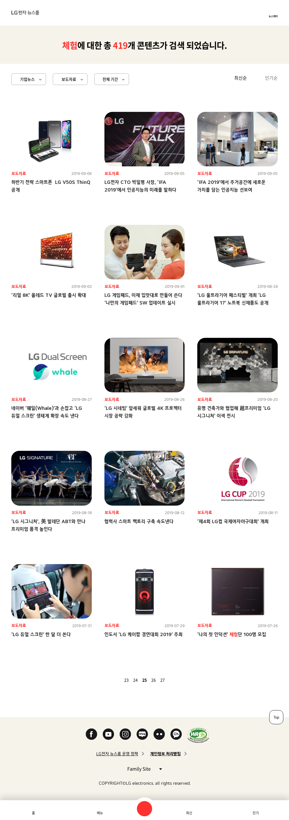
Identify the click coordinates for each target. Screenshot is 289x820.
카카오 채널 (176, 734)
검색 (144, 808)
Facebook (91, 734)
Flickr (159, 734)
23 (126, 680)
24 (135, 680)
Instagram (125, 734)
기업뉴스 (27, 79)
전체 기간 (110, 79)
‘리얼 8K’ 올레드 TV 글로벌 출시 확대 (48, 295)
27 (162, 680)
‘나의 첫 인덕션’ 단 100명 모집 (231, 634)
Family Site (144, 768)
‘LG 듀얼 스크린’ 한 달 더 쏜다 (41, 634)
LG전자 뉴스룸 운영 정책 (117, 753)
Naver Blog (142, 734)
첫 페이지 (109, 680)
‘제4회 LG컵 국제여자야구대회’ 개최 (233, 521)
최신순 (240, 77)
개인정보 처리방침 (165, 753)
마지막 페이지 (180, 680)
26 (153, 680)
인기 (256, 812)
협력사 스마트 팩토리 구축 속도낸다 (139, 521)
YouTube (108, 734)
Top (276, 717)
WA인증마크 (198, 735)
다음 (173, 680)
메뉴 (100, 812)
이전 (116, 680)
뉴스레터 (273, 16)
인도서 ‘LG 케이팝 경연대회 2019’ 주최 (143, 634)
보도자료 (69, 79)
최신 (189, 812)
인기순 (271, 77)
